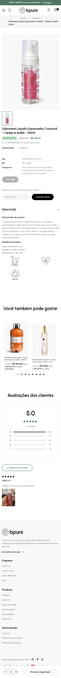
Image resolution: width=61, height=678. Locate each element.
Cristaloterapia (8, 609)
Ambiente (6, 595)
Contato (5, 633)
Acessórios (6, 619)
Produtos (36, 18)
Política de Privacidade (12, 638)
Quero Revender (9, 575)
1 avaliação (23, 148)
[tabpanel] (16, 344)
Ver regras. (47, 2)
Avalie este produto (17, 467)
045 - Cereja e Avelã (30, 167)
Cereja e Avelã (46, 167)
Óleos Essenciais (9, 605)
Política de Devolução (11, 643)
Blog (4, 580)
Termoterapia (8, 614)
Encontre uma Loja (13, 552)
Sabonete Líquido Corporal (33, 170)
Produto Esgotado (40, 672)
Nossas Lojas (8, 571)
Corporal (6, 600)
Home (23, 18)
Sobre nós (6, 566)
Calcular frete (43, 197)
